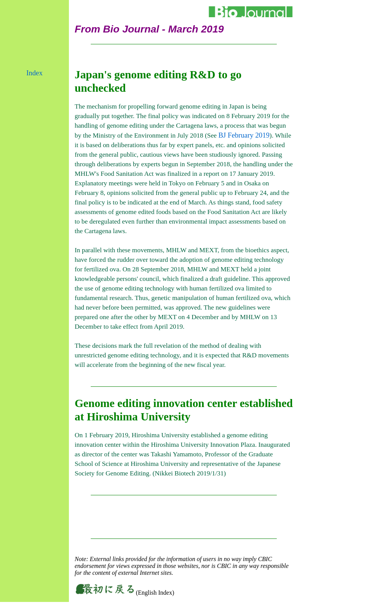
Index (34, 73)
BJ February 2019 (244, 135)
